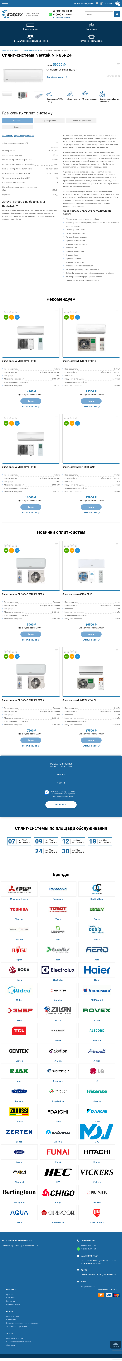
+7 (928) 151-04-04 (62, 14)
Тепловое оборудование (16, 1326)
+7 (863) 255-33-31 (62, 11)
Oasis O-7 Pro (85, 594)
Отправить (61, 805)
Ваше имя (61, 775)
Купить (31, 401)
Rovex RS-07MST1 (87, 700)
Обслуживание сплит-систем (18, 1342)
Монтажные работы (14, 1338)
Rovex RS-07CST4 (87, 361)
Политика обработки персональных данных (20, 1246)
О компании (11, 1298)
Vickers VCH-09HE (27, 467)
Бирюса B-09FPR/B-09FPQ (31, 700)
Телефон (61, 783)
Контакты (10, 1301)
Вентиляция (11, 1320)
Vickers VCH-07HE (27, 361)
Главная (5, 51)
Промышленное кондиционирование (22, 1323)
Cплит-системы (30, 51)
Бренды (9, 1294)
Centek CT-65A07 (86, 467)
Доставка (10, 1345)
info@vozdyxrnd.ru (88, 1286)
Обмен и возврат (13, 1304)
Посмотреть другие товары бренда (18, 136)
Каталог (15, 51)
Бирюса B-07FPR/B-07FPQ (31, 594)
